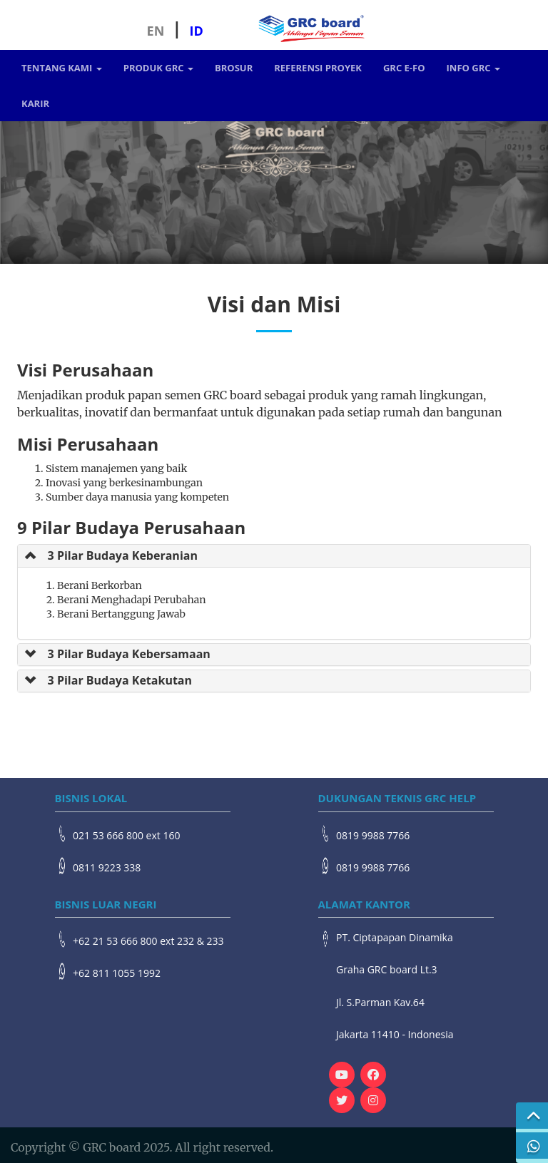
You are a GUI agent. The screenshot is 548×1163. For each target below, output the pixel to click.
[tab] (274, 555)
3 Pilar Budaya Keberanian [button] (123, 555)
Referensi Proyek (318, 67)
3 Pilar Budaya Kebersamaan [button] (129, 654)
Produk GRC (158, 67)
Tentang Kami (61, 67)
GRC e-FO (404, 67)
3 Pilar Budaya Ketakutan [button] (120, 680)
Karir (35, 103)
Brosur (234, 67)
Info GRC (473, 67)
